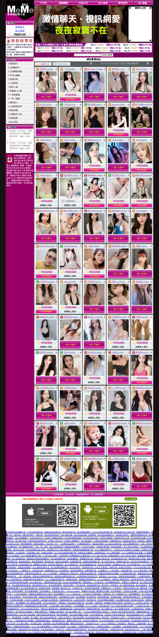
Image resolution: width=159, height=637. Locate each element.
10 (115, 63)
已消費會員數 (16, 71)
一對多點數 (15, 95)
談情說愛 (14, 118)
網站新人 (14, 102)
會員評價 (14, 79)
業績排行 (14, 63)
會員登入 (20, 27)
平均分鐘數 (15, 75)
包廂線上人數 (16, 91)
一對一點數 (15, 98)
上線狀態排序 (16, 106)
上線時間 (14, 83)
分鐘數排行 (15, 67)
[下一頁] (120, 63)
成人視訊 (14, 122)
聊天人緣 (14, 87)
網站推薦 (14, 110)
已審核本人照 (16, 114)
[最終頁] (134, 63)
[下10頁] (127, 63)
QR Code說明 (130, 499)
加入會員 (20, 31)
